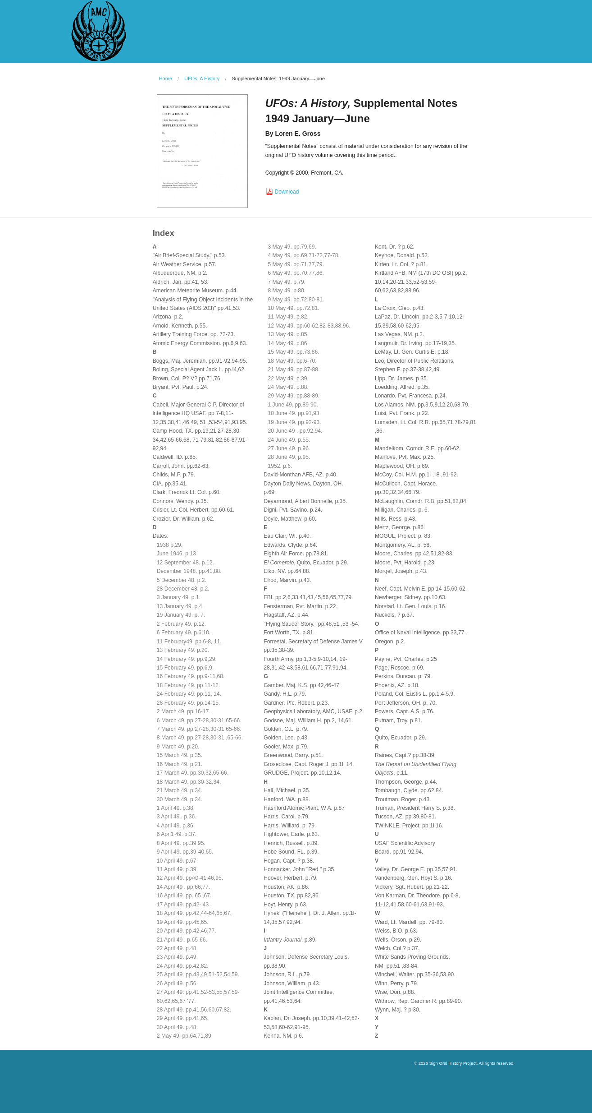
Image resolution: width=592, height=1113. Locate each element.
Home (165, 78)
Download (287, 192)
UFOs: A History (201, 78)
